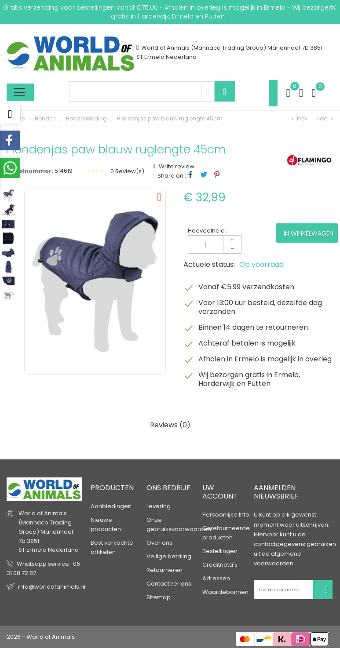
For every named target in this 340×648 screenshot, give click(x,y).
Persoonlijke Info (225, 514)
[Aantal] (214, 244)
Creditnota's (220, 565)
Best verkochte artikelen (112, 547)
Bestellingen (220, 551)
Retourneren (164, 570)
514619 (64, 171)
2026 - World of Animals (41, 637)
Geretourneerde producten (226, 533)
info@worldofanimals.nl (51, 586)
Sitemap (158, 597)
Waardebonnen (225, 592)
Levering (158, 506)
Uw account (220, 492)
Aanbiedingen (111, 506)
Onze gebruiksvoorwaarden (178, 524)
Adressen (216, 578)
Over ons (159, 543)
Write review (175, 166)
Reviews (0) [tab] (170, 425)
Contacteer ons (168, 583)
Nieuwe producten (106, 524)
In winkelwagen (308, 233)
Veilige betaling (168, 556)
